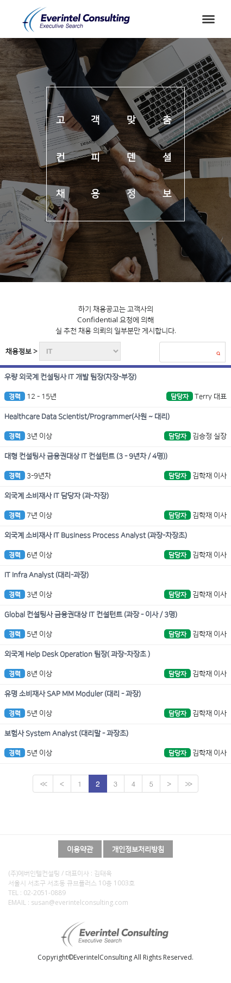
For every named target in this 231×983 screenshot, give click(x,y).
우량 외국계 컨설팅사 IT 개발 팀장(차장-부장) (70, 377)
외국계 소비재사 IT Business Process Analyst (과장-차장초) (95, 535)
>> (188, 783)
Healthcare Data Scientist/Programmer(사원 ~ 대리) (87, 416)
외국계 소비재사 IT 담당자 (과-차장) (56, 496)
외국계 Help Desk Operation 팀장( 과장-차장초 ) (77, 654)
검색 (218, 353)
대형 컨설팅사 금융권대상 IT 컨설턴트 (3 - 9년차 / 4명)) (85, 456)
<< (43, 783)
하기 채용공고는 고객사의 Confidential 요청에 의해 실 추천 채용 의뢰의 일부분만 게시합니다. (115, 319)
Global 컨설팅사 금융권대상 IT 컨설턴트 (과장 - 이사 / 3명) (90, 614)
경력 (15, 396)
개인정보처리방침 (138, 849)
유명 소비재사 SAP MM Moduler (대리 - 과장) (72, 694)
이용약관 (80, 849)
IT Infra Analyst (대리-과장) (46, 575)
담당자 (180, 396)
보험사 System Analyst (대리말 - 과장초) (66, 733)
